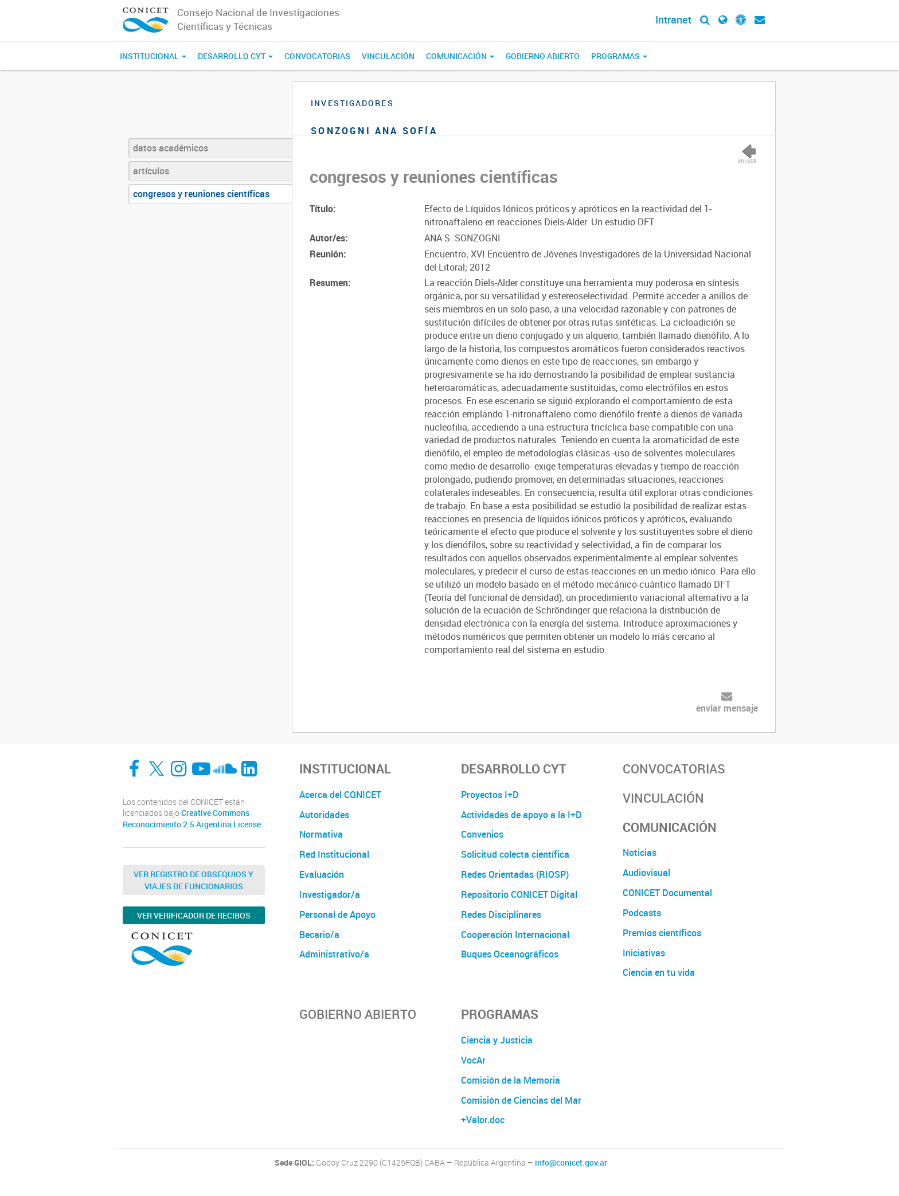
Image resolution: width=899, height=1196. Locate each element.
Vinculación (388, 55)
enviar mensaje (727, 708)
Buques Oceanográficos (509, 954)
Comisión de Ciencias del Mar (521, 1100)
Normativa (321, 834)
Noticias (639, 852)
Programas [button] (619, 55)
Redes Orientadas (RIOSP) (515, 874)
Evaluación (321, 874)
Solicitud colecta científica (515, 854)
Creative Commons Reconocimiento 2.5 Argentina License (192, 818)
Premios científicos (662, 933)
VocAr (473, 1060)
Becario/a (319, 934)
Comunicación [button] (460, 55)
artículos (151, 171)
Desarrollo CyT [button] (235, 55)
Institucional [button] (153, 55)
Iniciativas (644, 953)
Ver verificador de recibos (194, 915)
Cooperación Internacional (515, 934)
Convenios (482, 834)
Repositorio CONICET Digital (519, 894)
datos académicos (170, 148)
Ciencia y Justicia (497, 1040)
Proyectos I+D (490, 794)
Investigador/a (329, 894)
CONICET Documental (667, 892)
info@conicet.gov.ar (571, 1163)
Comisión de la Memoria (510, 1080)
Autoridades (324, 814)
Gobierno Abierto (543, 55)
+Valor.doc (483, 1119)
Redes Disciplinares (501, 914)
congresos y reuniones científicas (201, 193)
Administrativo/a (334, 954)
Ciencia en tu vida (659, 972)
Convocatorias (317, 55)
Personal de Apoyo (337, 914)
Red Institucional (334, 854)
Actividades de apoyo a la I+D (521, 814)
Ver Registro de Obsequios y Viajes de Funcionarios (193, 880)
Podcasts (642, 912)
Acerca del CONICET (340, 794)
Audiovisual (646, 872)
